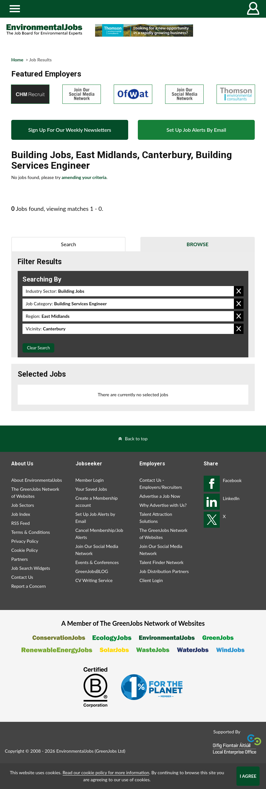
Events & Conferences (97, 562)
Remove (239, 291)
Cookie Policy (24, 550)
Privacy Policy (24, 541)
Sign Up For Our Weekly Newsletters (69, 130)
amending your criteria (84, 177)
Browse (197, 244)
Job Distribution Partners (164, 571)
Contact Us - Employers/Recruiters (160, 483)
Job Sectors (22, 505)
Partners (19, 559)
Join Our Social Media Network (96, 549)
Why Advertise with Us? (163, 505)
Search (68, 244)
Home (17, 59)
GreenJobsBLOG (91, 571)
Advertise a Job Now (159, 496)
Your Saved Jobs (91, 489)
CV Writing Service (94, 580)
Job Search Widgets (30, 568)
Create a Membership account (96, 501)
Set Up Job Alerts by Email (95, 517)
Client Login (151, 580)
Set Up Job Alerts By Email (196, 130)
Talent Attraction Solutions (155, 517)
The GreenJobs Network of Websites (35, 492)
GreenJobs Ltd (110, 751)
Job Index (20, 514)
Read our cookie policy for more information (106, 772)
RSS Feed (20, 523)
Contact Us (22, 577)
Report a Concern (28, 586)
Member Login (89, 480)
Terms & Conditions (30, 532)
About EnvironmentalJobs (36, 480)
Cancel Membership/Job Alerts (99, 533)
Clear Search (38, 347)
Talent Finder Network (161, 562)
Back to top (136, 438)
